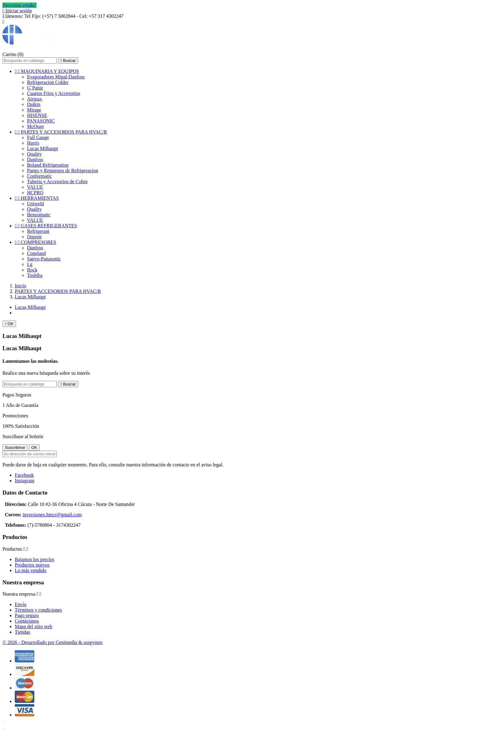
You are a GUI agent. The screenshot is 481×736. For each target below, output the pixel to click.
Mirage (34, 109)
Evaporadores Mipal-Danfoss (56, 76)
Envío (20, 604)
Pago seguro (27, 615)
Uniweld (35, 203)
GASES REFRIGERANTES (46, 225)
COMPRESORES (35, 242)
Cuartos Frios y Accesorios (53, 93)
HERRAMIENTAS (37, 198)
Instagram (24, 480)
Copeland (36, 253)
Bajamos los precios (34, 559)
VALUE (35, 187)
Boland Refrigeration (48, 165)
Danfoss (35, 159)
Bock (32, 269)
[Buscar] (29, 60)
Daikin (33, 104)
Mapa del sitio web (33, 626)
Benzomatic (38, 214)
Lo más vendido (30, 570)
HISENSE (37, 115)
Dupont (34, 236)
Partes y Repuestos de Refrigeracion (62, 170)
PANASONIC (41, 120)
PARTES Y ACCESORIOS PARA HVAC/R (61, 132)
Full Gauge (38, 137)
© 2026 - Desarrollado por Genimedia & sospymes (52, 642)
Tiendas (22, 632)
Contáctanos (27, 621)
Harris (33, 143)
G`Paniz (35, 87)
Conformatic (39, 176)
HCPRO (35, 192)
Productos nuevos (32, 564)
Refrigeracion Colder (48, 82)
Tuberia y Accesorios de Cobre (57, 181)
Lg (30, 264)
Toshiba (34, 275)
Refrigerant (38, 231)
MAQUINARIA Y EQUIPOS (47, 71)
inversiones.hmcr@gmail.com (52, 514)
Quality (34, 154)
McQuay (35, 126)
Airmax (34, 98)
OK (9, 323)
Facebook (24, 475)
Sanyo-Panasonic (44, 258)
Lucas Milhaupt (42, 148)
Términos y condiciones (38, 610)
